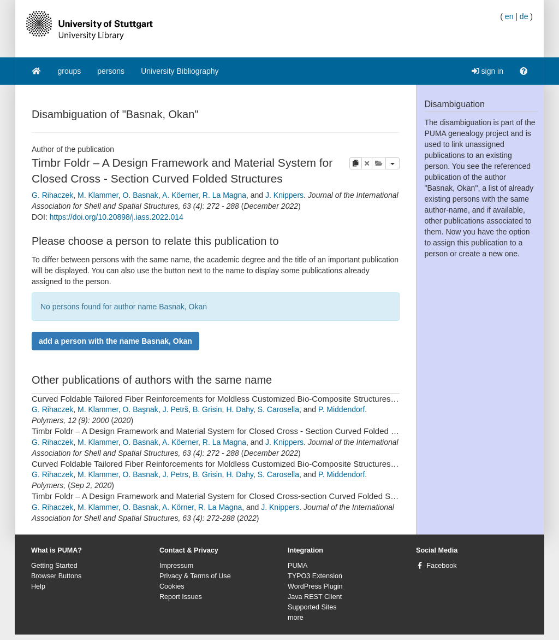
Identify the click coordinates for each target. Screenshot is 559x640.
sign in (487, 71)
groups (69, 71)
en (509, 16)
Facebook (441, 565)
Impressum (176, 565)
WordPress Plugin (315, 586)
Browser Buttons (56, 576)
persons (110, 71)
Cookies (172, 586)
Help (38, 586)
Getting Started (54, 565)
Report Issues (180, 597)
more (296, 617)
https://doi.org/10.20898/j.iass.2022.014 (116, 217)
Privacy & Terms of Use (195, 576)
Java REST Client (315, 597)
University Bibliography (179, 71)
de (524, 16)
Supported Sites (312, 607)
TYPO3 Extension (315, 576)
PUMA (297, 565)
